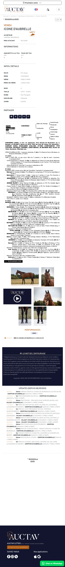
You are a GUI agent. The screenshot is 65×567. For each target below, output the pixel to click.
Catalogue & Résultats (26, 16)
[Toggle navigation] (59, 9)
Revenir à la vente (11, 19)
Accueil (6, 16)
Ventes (13, 16)
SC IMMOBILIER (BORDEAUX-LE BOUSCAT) (24, 338)
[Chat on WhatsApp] (52, 563)
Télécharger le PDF (13, 261)
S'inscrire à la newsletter (18, 547)
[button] (36, 10)
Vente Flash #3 (41, 16)
